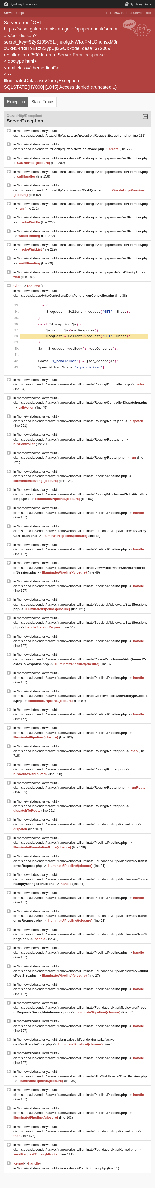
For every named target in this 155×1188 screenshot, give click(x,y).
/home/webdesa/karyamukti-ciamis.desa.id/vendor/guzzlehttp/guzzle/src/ (79, 272)
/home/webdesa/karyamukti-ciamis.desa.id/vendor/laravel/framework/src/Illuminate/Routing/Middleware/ (80, 494)
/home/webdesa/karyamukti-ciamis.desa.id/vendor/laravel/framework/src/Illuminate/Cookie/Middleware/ (80, 659)
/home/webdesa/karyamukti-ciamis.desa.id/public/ (62, 1168)
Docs (138, 4)
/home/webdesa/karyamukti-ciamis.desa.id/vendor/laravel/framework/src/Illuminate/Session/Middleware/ (80, 604)
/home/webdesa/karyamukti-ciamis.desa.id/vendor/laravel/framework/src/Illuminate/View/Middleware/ (79, 567)
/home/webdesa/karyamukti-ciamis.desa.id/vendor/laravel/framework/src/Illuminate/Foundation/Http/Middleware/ (79, 530)
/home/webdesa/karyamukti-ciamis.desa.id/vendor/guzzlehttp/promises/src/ (82, 158)
